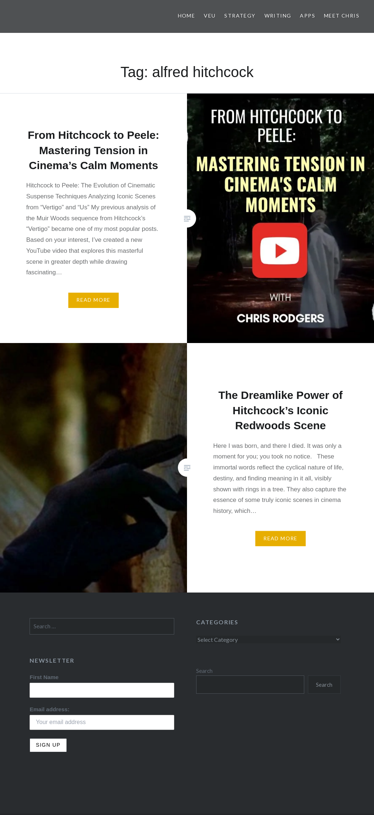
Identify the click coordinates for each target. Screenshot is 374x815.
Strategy (239, 15)
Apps (307, 15)
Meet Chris (341, 15)
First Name (44, 677)
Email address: (49, 709)
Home (186, 15)
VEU (209, 15)
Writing (277, 15)
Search (204, 670)
